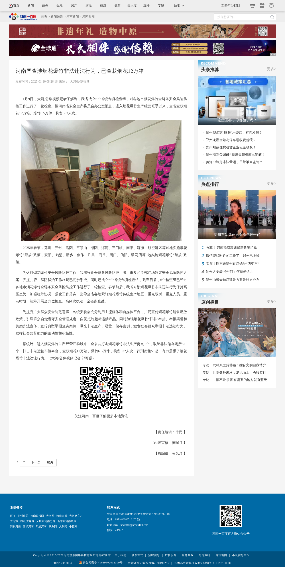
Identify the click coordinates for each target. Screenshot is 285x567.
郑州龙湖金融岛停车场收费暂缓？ (231, 140)
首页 (16, 5)
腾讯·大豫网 (27, 521)
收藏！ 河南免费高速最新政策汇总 (231, 247)
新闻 (31, 5)
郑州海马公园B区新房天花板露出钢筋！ (235, 154)
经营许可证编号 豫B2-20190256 (148, 563)
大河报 (14, 521)
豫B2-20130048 (63, 563)
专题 (161, 5)
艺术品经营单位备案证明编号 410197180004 (203, 563)
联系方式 (137, 555)
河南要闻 (88, 16)
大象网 (63, 526)
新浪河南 (28, 526)
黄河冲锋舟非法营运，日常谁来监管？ (234, 162)
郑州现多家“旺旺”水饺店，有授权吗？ (234, 132)
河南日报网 (37, 515)
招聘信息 (154, 555)
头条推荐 (210, 69)
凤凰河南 (41, 526)
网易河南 (15, 526)
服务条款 (187, 555)
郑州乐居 (23, 515)
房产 (74, 5)
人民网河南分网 (46, 521)
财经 (89, 5)
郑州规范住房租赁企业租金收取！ (231, 147)
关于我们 (120, 555)
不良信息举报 (241, 555)
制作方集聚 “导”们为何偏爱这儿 (229, 271)
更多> (271, 69)
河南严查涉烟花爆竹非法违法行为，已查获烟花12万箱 (80, 71)
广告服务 (171, 555)
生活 (60, 5)
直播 (146, 5)
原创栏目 (210, 302)
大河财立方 (76, 515)
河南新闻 (72, 16)
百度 (12, 515)
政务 (45, 5)
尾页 (50, 462)
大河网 (50, 515)
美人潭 (132, 5)
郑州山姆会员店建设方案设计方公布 (232, 279)
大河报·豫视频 (80, 81)
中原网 (73, 526)
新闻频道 (57, 16)
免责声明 (204, 555)
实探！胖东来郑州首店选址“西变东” (232, 263)
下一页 (36, 462)
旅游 (103, 5)
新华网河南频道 (66, 521)
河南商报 (61, 515)
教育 (117, 5)
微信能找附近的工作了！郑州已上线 (232, 255)
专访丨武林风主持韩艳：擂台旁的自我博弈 (234, 365)
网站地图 (221, 555)
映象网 (53, 526)
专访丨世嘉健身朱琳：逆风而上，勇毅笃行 (234, 372)
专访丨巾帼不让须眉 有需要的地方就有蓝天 (235, 380)
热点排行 (210, 184)
